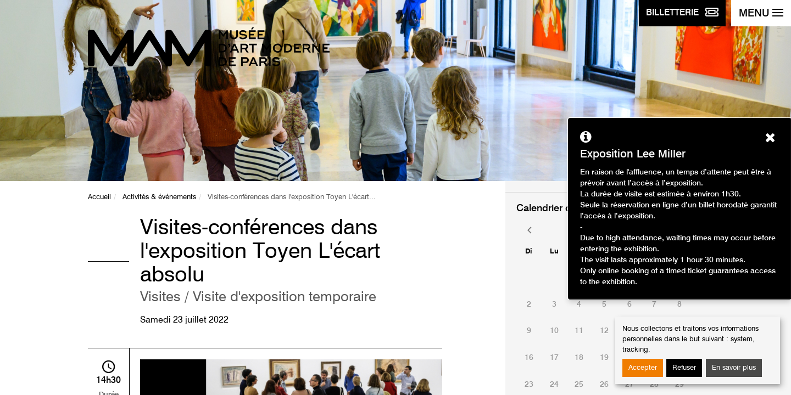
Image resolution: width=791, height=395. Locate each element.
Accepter (642, 367)
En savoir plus (734, 367)
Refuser (684, 367)
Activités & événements (159, 197)
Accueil (99, 197)
